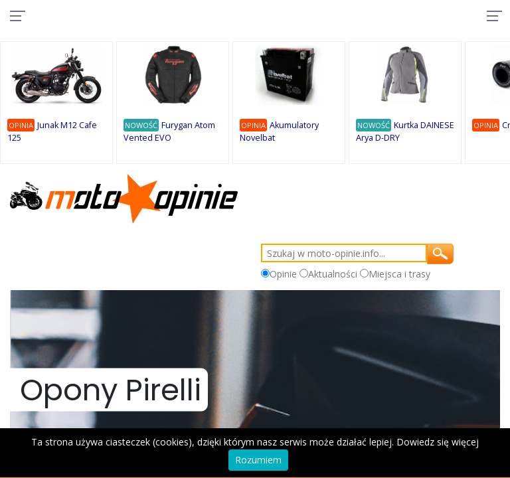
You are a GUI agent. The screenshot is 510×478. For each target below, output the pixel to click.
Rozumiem (258, 459)
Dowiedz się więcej (437, 442)
